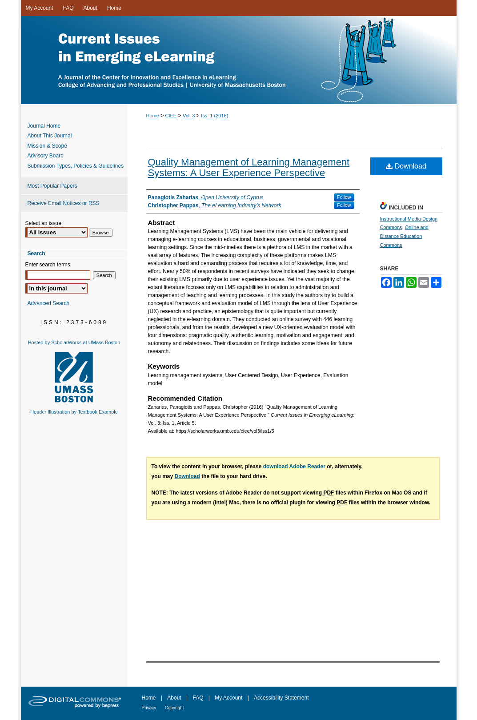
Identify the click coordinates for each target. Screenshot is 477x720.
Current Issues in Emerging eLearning (239, 60)
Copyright (174, 707)
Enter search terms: (48, 264)
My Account (228, 698)
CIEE (171, 115)
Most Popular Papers (52, 186)
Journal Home (44, 126)
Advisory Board (46, 156)
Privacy (149, 707)
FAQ (197, 698)
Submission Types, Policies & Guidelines (76, 166)
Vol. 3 (189, 115)
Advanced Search (49, 303)
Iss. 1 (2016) (214, 115)
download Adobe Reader (294, 466)
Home (152, 115)
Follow (344, 197)
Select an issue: (44, 223)
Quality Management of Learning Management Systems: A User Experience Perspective (249, 167)
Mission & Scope (47, 146)
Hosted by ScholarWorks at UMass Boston (74, 342)
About (174, 698)
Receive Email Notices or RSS (64, 203)
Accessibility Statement (281, 698)
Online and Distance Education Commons (404, 236)
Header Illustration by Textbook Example (74, 411)
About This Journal (50, 136)
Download (406, 166)
